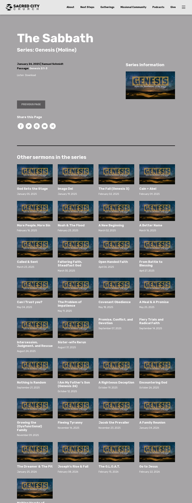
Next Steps (87, 7)
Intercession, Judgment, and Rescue (35, 344)
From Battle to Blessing (150, 263)
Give (173, 7)
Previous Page (31, 104)
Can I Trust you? (29, 302)
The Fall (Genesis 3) (114, 189)
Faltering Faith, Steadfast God (70, 263)
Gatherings (107, 7)
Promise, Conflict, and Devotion (116, 321)
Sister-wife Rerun (72, 342)
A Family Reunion (152, 422)
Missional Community (133, 7)
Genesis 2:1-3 (38, 68)
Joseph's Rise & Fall (73, 466)
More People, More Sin (33, 225)
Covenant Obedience (115, 302)
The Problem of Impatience (70, 304)
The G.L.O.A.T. (109, 466)
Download (30, 75)
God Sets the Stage (32, 189)
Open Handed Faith (113, 262)
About (70, 7)
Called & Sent (27, 262)
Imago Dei (65, 189)
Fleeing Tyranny (70, 422)
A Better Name (150, 225)
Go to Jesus (148, 466)
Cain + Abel (147, 189)
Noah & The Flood (71, 225)
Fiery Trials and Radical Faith (151, 321)
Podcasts (158, 7)
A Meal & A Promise (154, 302)
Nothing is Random (31, 382)
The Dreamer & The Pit (35, 466)
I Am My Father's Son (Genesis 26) (74, 384)
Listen (20, 75)
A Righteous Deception (116, 382)
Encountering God (153, 382)
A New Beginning (111, 225)
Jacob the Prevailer (114, 422)
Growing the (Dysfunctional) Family (29, 426)
